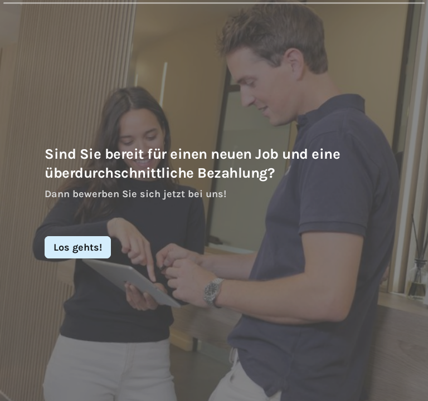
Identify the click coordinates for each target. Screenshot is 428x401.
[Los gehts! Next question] (78, 247)
